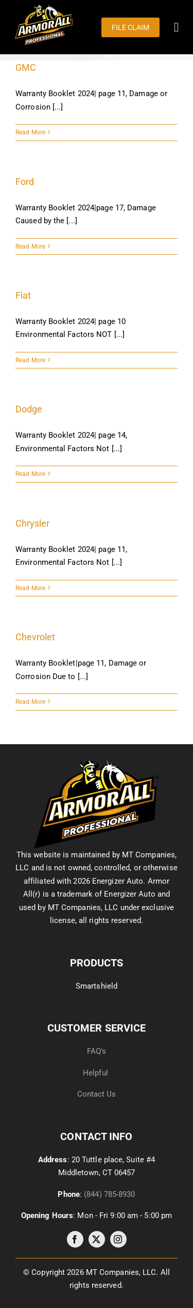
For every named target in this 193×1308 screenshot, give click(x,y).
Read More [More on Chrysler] (30, 588)
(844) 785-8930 (109, 1194)
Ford (24, 181)
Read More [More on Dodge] (30, 474)
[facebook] (75, 1239)
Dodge (28, 409)
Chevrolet (35, 637)
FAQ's (97, 1051)
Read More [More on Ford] (30, 246)
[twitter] (97, 1239)
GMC (25, 67)
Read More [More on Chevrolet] (30, 701)
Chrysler (32, 523)
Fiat (23, 295)
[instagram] (118, 1239)
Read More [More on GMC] (30, 132)
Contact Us (96, 1094)
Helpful (96, 1073)
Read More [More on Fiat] (30, 360)
